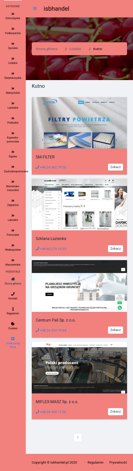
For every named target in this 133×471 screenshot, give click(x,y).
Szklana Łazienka (51, 238)
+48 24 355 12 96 (51, 412)
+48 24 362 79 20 (51, 167)
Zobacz (115, 167)
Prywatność (118, 462)
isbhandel (56, 8)
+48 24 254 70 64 (51, 330)
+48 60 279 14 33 (51, 249)
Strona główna (46, 49)
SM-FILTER (45, 157)
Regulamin (95, 462)
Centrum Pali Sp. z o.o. (56, 320)
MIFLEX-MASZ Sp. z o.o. (57, 401)
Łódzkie (75, 49)
